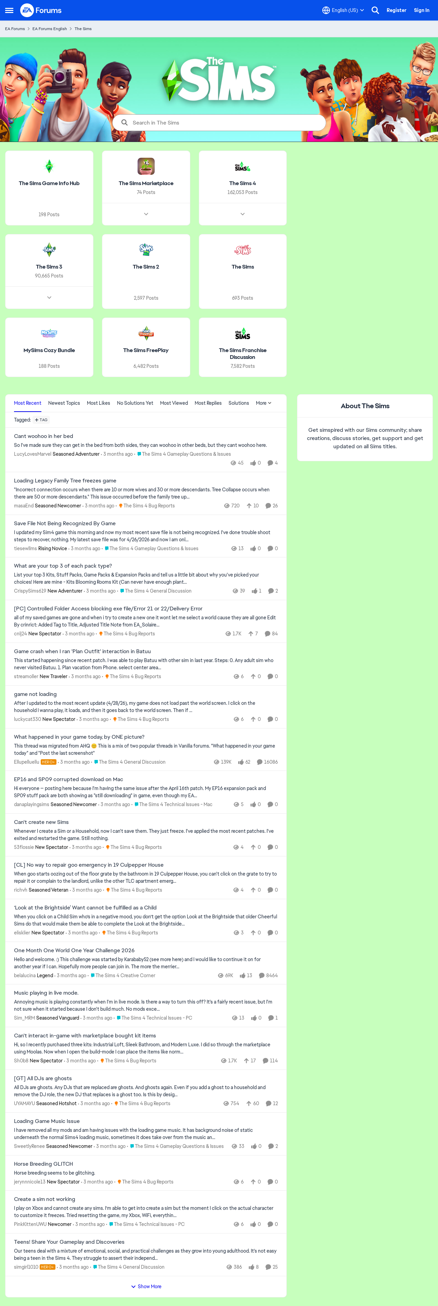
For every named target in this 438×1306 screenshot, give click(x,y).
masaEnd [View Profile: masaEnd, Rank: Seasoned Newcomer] (24, 506)
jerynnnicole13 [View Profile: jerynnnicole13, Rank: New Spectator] (30, 1181)
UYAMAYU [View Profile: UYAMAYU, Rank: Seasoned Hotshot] (24, 1103)
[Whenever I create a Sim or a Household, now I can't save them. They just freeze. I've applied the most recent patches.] (146, 835)
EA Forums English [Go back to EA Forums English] (50, 28)
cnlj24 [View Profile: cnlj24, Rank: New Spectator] (20, 634)
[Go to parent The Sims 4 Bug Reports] (145, 505)
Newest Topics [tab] (64, 403)
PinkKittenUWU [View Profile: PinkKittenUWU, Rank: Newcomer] (30, 1224)
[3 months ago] (117, 454)
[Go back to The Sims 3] (49, 267)
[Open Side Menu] (9, 10)
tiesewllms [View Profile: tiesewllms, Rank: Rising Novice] (25, 548)
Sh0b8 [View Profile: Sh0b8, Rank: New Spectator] (21, 1061)
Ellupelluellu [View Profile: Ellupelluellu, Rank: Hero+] (26, 762)
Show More (146, 1286)
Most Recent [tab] (27, 403)
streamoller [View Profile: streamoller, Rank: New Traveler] (26, 676)
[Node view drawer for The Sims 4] (243, 214)
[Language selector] (343, 10)
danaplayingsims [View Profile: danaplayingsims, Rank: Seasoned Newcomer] (31, 804)
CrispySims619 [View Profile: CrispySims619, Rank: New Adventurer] (30, 591)
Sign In (421, 10)
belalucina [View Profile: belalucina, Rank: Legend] (25, 975)
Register (397, 10)
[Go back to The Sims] (243, 267)
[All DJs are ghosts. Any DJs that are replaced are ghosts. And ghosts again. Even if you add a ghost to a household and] (146, 1091)
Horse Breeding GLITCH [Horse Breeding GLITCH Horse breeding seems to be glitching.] (43, 1164)
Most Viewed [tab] (174, 403)
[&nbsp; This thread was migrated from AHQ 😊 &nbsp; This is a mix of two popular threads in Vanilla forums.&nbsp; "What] (146, 749)
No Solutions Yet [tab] (135, 403)
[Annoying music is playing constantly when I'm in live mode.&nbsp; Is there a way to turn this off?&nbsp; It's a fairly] (146, 1005)
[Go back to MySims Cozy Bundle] (49, 350)
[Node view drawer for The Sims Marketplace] (146, 214)
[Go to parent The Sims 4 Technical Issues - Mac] (171, 804)
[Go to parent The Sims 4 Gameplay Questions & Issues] (182, 454)
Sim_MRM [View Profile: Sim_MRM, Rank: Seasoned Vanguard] (24, 1018)
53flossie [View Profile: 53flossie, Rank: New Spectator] (24, 847)
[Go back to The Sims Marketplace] (146, 183)
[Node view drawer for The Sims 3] (49, 297)
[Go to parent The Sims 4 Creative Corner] (121, 975)
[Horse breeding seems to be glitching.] (146, 1172)
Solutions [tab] (239, 403)
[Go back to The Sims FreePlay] (146, 350)
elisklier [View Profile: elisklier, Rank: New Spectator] (22, 933)
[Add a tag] (41, 420)
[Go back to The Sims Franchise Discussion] (243, 354)
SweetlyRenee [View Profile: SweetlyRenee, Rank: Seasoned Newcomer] (29, 1146)
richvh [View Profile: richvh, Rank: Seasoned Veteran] (20, 890)
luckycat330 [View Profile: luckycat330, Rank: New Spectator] (27, 719)
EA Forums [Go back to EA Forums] (15, 28)
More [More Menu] (264, 403)
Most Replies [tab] (208, 403)
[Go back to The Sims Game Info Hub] (49, 183)
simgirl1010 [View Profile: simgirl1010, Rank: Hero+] (26, 1267)
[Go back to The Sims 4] (242, 183)
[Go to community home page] (41, 10)
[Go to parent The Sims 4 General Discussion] (154, 591)
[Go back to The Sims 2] (146, 267)
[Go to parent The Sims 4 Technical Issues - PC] (153, 1018)
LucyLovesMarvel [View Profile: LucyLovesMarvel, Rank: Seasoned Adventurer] (32, 454)
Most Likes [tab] (98, 403)
